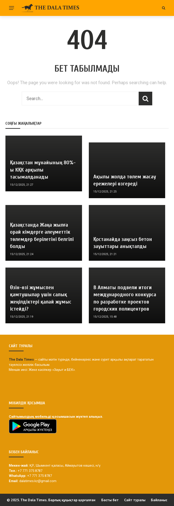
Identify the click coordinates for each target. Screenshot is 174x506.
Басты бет (110, 500)
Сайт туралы (134, 500)
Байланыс (159, 500)
